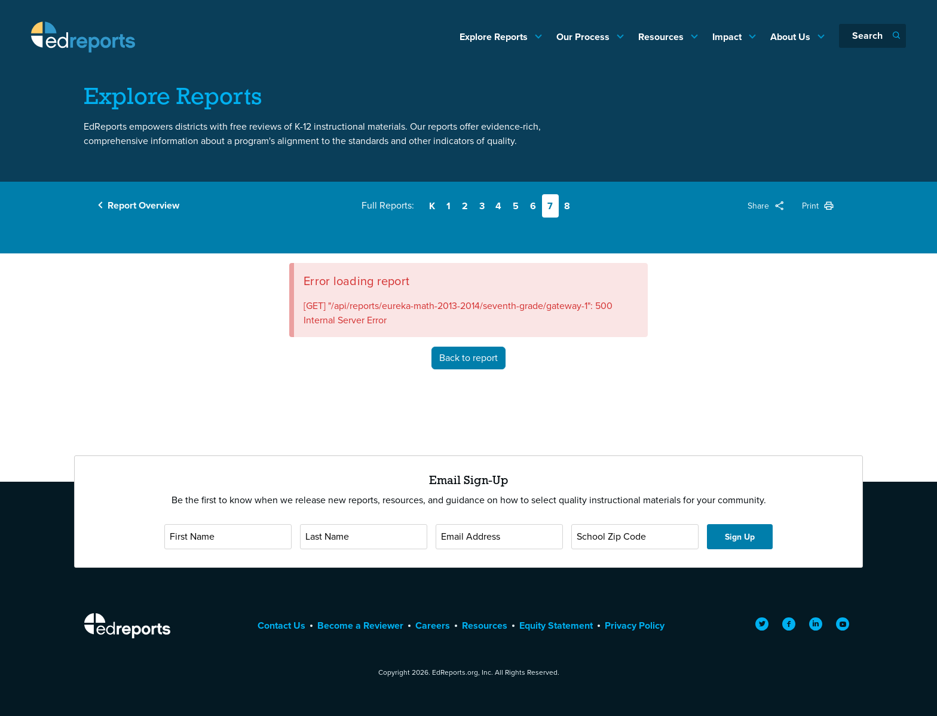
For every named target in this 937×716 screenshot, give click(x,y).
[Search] (872, 36)
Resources (662, 37)
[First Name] (228, 536)
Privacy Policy (635, 625)
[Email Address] (499, 536)
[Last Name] (363, 536)
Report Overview (143, 205)
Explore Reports (495, 37)
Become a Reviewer (360, 625)
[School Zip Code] (635, 536)
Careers (432, 625)
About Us (791, 37)
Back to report (468, 358)
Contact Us (281, 625)
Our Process (584, 37)
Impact (728, 37)
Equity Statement (556, 625)
